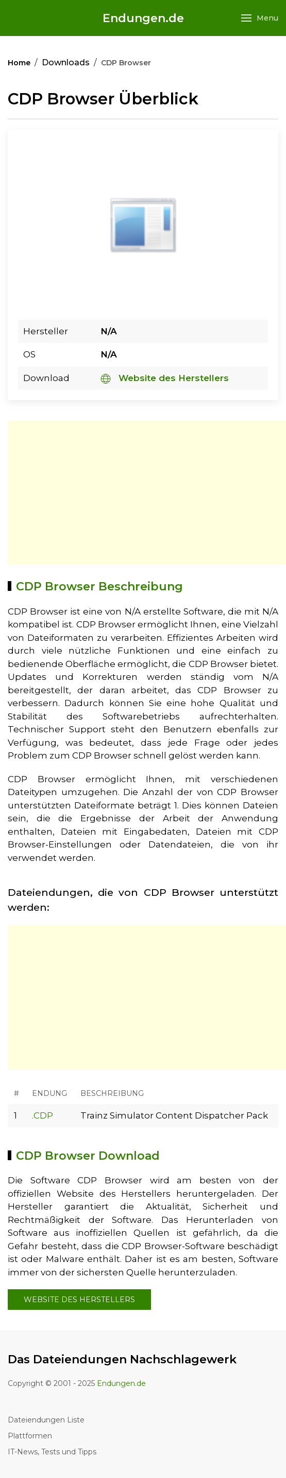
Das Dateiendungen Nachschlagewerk (122, 1359)
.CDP (42, 1115)
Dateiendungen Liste (46, 1420)
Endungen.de (143, 18)
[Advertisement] (147, 493)
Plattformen (30, 1435)
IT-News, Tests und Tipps (52, 1451)
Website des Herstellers (164, 378)
